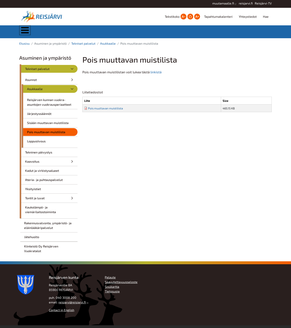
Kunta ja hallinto (62, 33)
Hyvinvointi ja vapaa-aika (180, 33)
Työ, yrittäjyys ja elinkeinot (219, 33)
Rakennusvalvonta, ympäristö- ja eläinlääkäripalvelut (47, 228)
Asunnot (31, 82)
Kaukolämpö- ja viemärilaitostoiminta (40, 212)
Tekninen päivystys (38, 155)
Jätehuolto (31, 239)
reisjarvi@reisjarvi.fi (72, 305)
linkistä (155, 75)
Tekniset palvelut (83, 46)
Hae (266, 16)
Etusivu (24, 46)
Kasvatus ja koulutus (141, 33)
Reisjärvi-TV (263, 3)
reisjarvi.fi (246, 3)
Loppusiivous (36, 144)
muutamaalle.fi (223, 3)
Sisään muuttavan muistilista (48, 125)
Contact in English (61, 313)
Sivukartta (112, 289)
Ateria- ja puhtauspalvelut (44, 182)
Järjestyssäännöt (39, 116)
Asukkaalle (108, 46)
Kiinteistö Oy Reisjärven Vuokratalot (41, 251)
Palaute (110, 280)
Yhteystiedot (248, 16)
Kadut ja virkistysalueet (42, 173)
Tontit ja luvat (35, 201)
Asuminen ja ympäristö (102, 33)
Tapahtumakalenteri (218, 16)
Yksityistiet (33, 191)
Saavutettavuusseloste (121, 284)
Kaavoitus (32, 164)
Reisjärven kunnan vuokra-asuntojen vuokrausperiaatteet (49, 105)
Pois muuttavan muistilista (46, 135)
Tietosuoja (112, 294)
